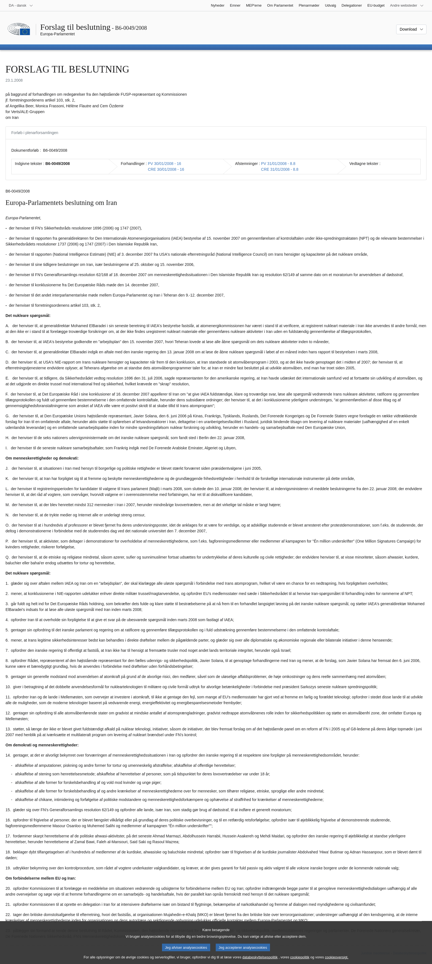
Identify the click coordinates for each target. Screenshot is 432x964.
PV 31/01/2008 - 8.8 (278, 163)
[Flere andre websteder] (406, 5)
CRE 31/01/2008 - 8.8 (279, 169)
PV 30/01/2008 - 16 (164, 163)
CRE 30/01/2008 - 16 (166, 169)
